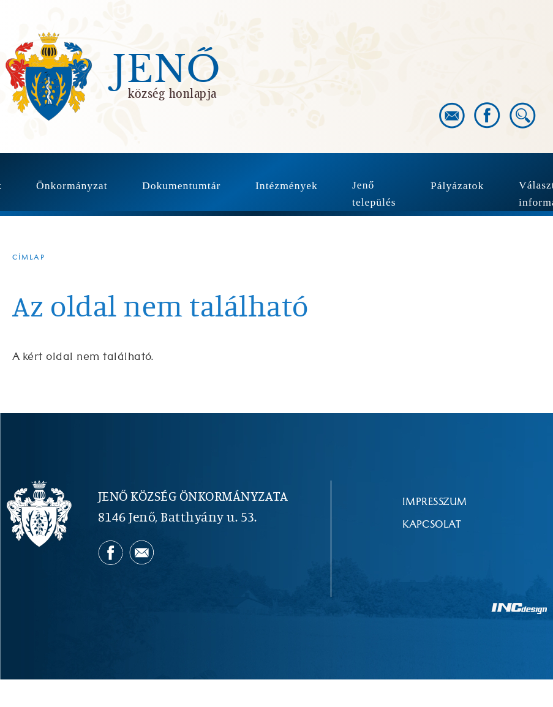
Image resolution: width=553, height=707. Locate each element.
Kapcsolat (431, 524)
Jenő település (374, 193)
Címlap (28, 257)
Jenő (166, 69)
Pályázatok (457, 185)
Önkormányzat (72, 185)
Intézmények (286, 185)
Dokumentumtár (181, 185)
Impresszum (434, 502)
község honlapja (172, 93)
